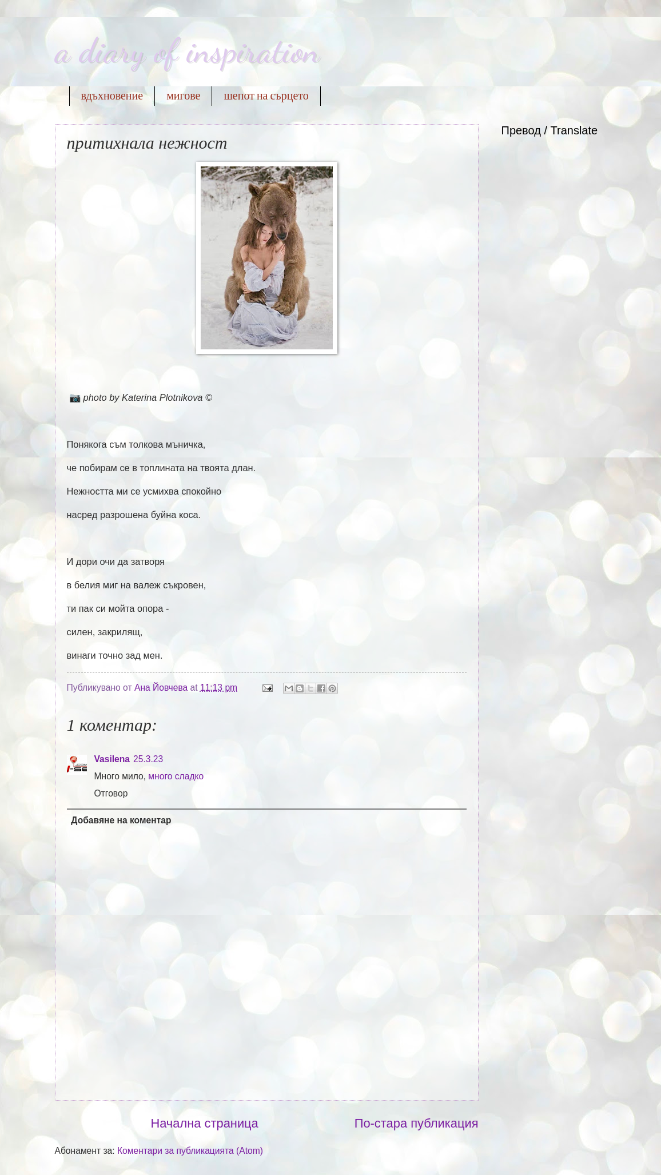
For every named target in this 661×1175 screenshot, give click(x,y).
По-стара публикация (417, 1123)
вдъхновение (112, 96)
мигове (183, 96)
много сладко (176, 776)
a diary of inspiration (187, 50)
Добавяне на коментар (121, 820)
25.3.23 (148, 759)
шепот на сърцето (266, 96)
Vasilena (112, 759)
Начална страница (204, 1123)
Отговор (111, 793)
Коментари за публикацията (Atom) (190, 1151)
